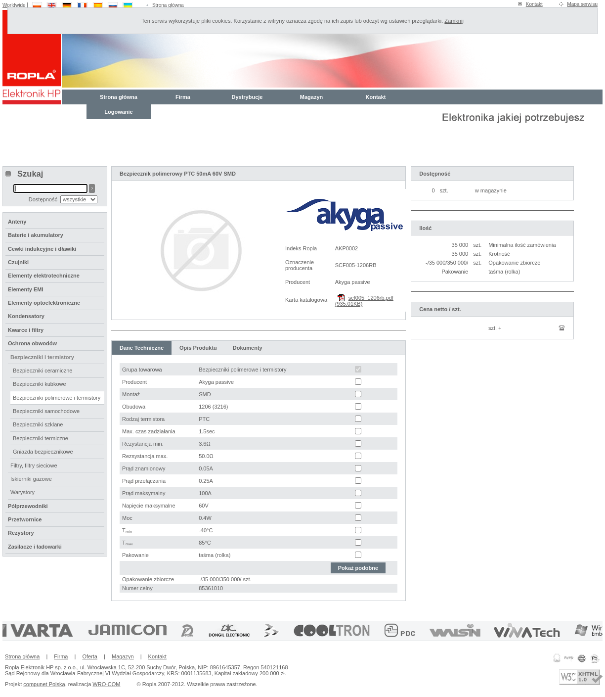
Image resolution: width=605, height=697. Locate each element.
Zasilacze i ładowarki (35, 547)
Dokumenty (247, 348)
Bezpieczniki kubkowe (39, 384)
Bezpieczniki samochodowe (46, 411)
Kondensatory (26, 316)
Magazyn (311, 97)
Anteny (17, 222)
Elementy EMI (25, 289)
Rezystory (21, 533)
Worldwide (14, 5)
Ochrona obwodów (32, 343)
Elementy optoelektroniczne (44, 303)
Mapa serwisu (582, 4)
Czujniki (18, 262)
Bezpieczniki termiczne (40, 438)
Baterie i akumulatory (35, 235)
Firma (182, 97)
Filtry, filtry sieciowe (33, 465)
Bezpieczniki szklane (38, 424)
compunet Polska (44, 684)
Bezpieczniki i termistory (42, 357)
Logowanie (118, 112)
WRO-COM (106, 684)
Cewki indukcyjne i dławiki (42, 249)
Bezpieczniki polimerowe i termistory (56, 398)
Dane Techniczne (142, 348)
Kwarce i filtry (25, 330)
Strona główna (168, 5)
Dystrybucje (247, 97)
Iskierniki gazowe (31, 479)
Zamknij (454, 21)
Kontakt (534, 4)
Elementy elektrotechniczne (44, 276)
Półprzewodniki (28, 506)
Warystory (22, 492)
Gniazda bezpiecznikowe (43, 452)
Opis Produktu (198, 348)
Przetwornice (25, 519)
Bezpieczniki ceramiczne (42, 370)
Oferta (89, 656)
